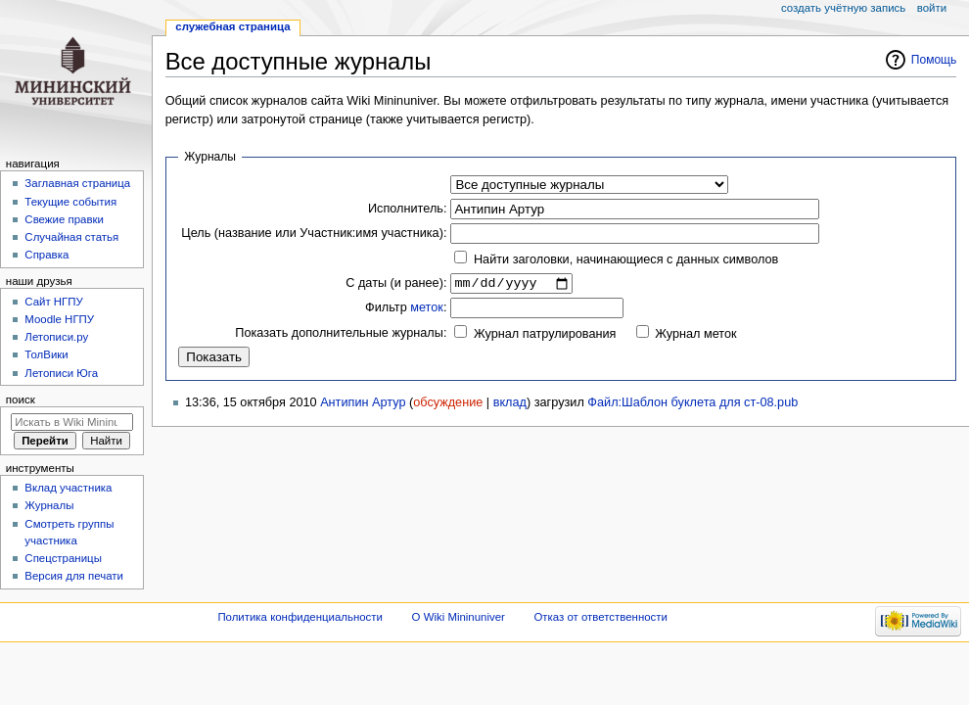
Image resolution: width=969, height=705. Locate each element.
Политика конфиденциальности (300, 617)
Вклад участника (68, 488)
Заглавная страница (77, 183)
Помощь (934, 60)
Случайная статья (71, 237)
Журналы (48, 505)
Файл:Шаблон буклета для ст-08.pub (692, 404)
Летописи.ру (56, 337)
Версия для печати (73, 576)
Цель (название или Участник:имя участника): (313, 233)
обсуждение (448, 404)
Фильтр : (405, 310)
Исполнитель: (407, 208)
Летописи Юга (61, 373)
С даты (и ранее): (396, 284)
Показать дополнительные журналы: (340, 335)
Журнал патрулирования (545, 337)
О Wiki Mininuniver (458, 617)
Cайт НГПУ (53, 301)
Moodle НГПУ (59, 319)
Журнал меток (695, 337)
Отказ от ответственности (600, 617)
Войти (931, 8)
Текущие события (70, 202)
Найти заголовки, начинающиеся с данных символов (626, 259)
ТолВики (46, 354)
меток (426, 310)
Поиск (20, 399)
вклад (510, 404)
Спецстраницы (63, 558)
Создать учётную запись (843, 8)
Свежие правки (64, 219)
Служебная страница (232, 26)
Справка (46, 254)
